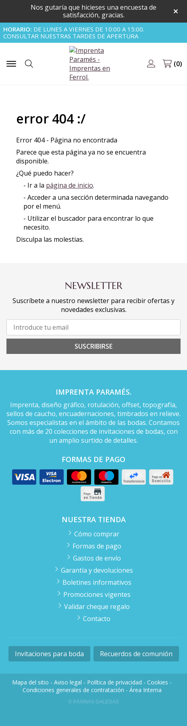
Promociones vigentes (97, 594)
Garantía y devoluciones (97, 570)
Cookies (157, 682)
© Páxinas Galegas (94, 702)
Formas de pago (97, 546)
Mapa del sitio (30, 682)
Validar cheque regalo (97, 606)
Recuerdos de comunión (136, 653)
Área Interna (145, 690)
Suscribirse (93, 346)
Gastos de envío (97, 558)
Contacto (96, 618)
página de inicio (69, 185)
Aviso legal (68, 682)
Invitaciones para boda (49, 653)
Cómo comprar (96, 533)
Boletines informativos (96, 582)
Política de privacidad (114, 682)
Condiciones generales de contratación (73, 690)
